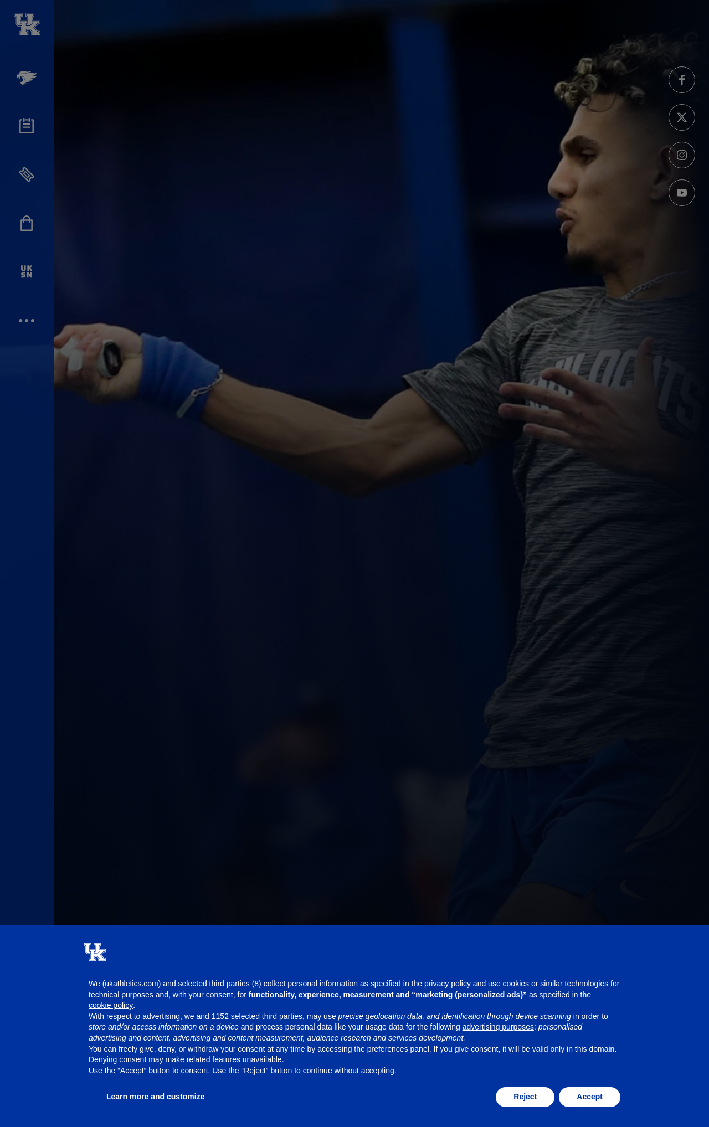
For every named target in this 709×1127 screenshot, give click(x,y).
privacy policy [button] (447, 983)
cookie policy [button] (111, 1005)
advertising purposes (498, 1026)
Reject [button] (525, 1096)
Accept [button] (590, 1096)
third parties (282, 1016)
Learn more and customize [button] (155, 1096)
